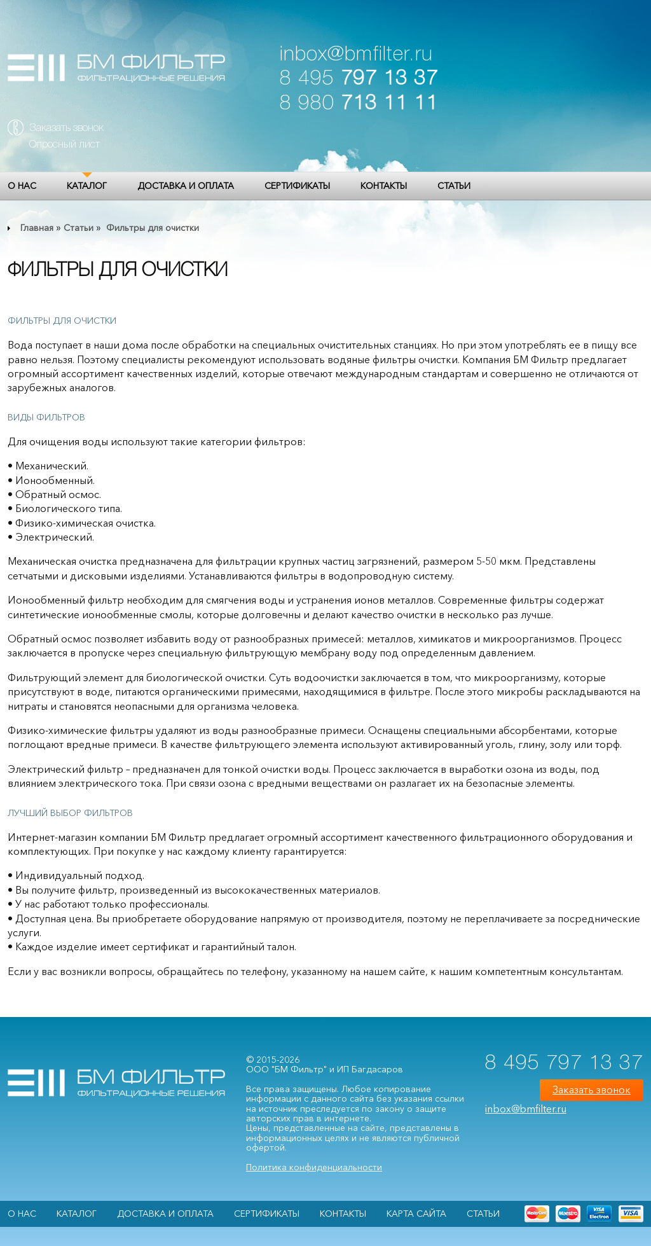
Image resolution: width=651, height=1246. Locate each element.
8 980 (359, 104)
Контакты (383, 185)
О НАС (22, 185)
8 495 (359, 79)
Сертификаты (297, 185)
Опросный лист (64, 145)
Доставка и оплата (185, 185)
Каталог (87, 185)
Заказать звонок (66, 128)
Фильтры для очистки (151, 227)
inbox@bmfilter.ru (356, 55)
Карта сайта (416, 1213)
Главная (36, 227)
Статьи (453, 185)
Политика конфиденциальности (314, 1167)
